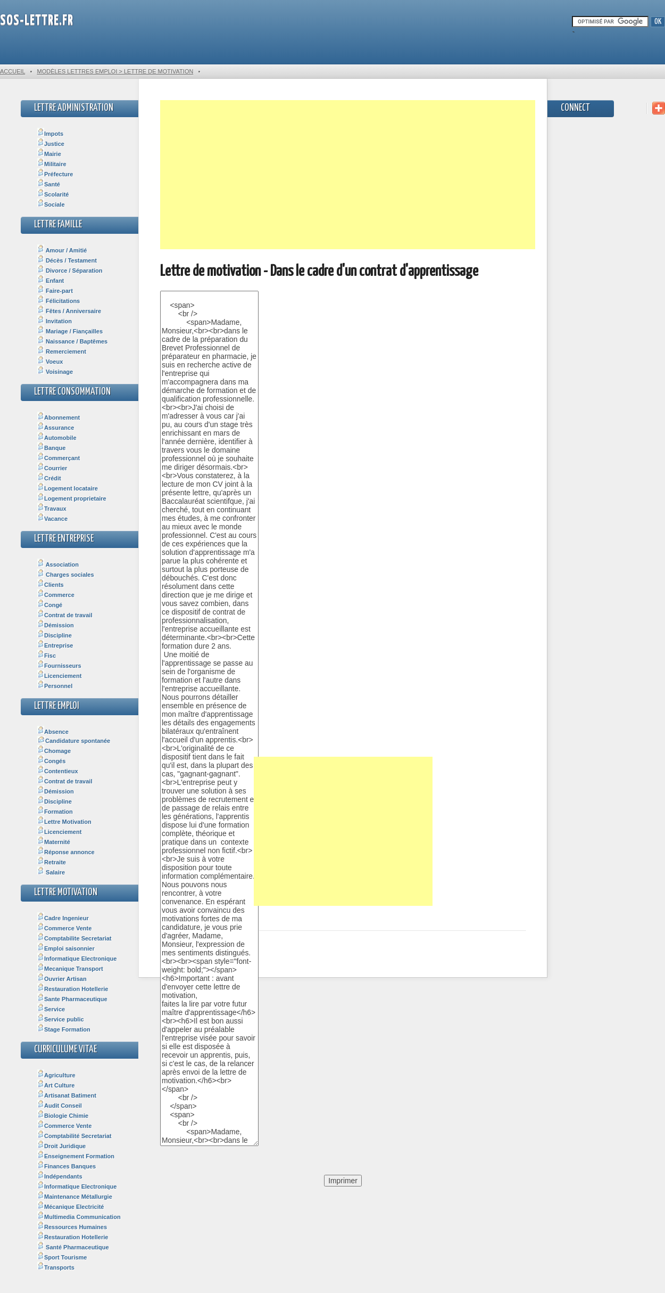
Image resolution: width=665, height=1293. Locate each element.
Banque (51, 448)
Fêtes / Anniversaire (69, 311)
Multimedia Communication (79, 1217)
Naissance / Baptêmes (72, 341)
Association (58, 564)
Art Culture (55, 1085)
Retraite (51, 862)
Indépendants (59, 1176)
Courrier (52, 468)
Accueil (12, 71)
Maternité (53, 842)
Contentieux (57, 771)
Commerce (55, 595)
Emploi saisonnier (66, 948)
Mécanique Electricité (70, 1207)
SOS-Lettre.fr (36, 21)
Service (51, 1009)
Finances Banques (66, 1166)
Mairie (49, 154)
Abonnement (58, 417)
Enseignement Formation (75, 1156)
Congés (51, 761)
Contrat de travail (64, 615)
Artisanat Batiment (66, 1095)
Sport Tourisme (62, 1257)
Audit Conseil (59, 1105)
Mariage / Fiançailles (70, 331)
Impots (50, 133)
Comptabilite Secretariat (74, 938)
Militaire (51, 164)
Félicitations (58, 301)
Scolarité (53, 194)
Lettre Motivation (64, 822)
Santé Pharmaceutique (73, 1247)
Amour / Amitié (62, 250)
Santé (48, 184)
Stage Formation (63, 1029)
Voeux (50, 361)
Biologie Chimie (62, 1115)
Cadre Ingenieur (63, 918)
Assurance (55, 427)
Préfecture (55, 174)
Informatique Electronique (77, 958)
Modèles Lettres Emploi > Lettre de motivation (115, 71)
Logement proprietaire (71, 498)
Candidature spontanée (73, 741)
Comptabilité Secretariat (74, 1136)
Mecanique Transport (70, 968)
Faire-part (55, 291)
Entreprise (55, 645)
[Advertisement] (347, 174)
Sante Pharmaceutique (72, 999)
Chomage (54, 751)
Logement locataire (67, 488)
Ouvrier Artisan (62, 979)
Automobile (57, 438)
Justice (50, 144)
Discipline (54, 635)
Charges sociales (65, 574)
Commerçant (58, 458)
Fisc (46, 655)
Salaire (51, 872)
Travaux (51, 508)
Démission (55, 625)
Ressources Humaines (72, 1227)
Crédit (49, 478)
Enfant (50, 280)
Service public (60, 1019)
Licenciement (59, 676)
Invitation (54, 321)
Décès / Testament (67, 260)
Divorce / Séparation (69, 270)
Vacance (52, 518)
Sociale (51, 204)
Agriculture (56, 1075)
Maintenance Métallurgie (74, 1196)
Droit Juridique (61, 1146)
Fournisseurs (59, 665)
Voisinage (55, 372)
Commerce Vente (64, 928)
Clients (50, 585)
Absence (53, 732)
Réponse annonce (66, 852)
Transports (55, 1267)
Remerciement (61, 351)
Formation (55, 811)
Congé (49, 605)
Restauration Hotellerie (72, 989)
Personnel (54, 686)
